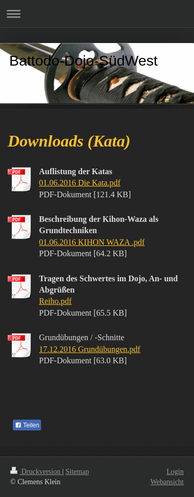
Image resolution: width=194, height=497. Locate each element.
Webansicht (167, 482)
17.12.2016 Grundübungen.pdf (89, 349)
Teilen (27, 425)
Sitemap (77, 471)
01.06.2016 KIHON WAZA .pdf (92, 242)
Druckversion (36, 471)
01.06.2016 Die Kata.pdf (80, 182)
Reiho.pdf (55, 301)
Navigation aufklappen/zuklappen (97, 14)
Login (175, 471)
